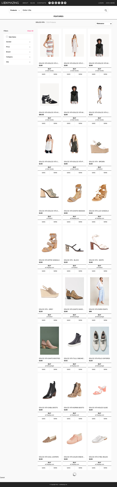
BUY (49, 69)
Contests (41, 3)
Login (101, 3)
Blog (32, 3)
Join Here (110, 3)
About (25, 3)
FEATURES (58, 16)
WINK (55, 74)
